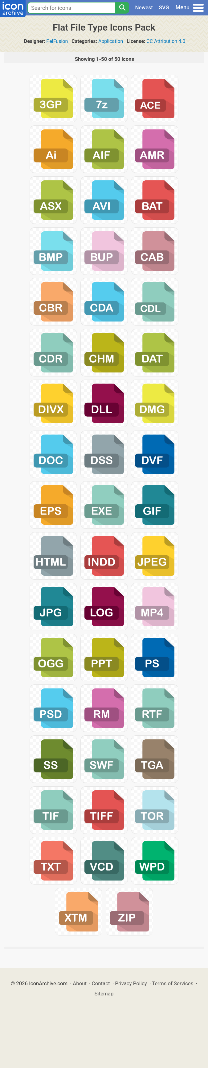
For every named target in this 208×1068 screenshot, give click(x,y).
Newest (144, 7)
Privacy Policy (131, 983)
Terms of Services (172, 983)
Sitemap (104, 993)
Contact (101, 983)
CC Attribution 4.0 (165, 41)
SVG (164, 7)
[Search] (122, 8)
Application (110, 41)
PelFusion (57, 41)
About (80, 983)
